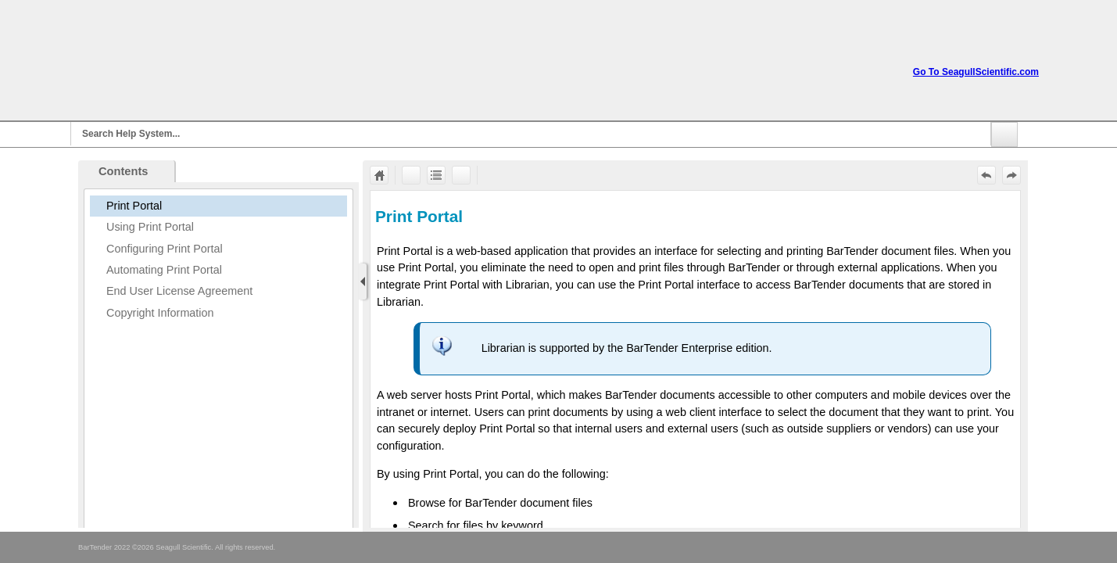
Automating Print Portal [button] (164, 270)
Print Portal (134, 205)
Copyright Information (160, 313)
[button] (1004, 134)
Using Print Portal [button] (150, 227)
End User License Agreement (179, 291)
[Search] (530, 133)
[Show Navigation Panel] (363, 281)
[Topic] (695, 359)
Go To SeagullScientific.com (976, 71)
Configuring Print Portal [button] (164, 248)
